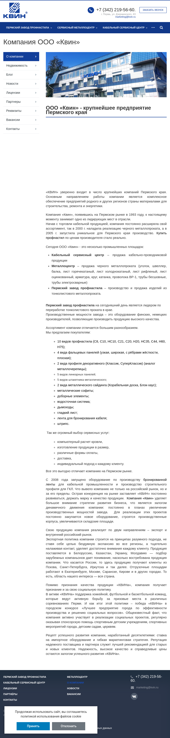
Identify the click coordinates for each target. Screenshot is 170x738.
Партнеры (13, 101)
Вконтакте (134, 696)
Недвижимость (16, 65)
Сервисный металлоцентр (77, 27)
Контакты (12, 129)
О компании (14, 56)
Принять (33, 726)
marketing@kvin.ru (125, 16)
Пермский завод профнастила (29, 27)
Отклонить (69, 726)
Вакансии (13, 120)
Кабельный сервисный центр (125, 27)
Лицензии (13, 92)
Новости (12, 83)
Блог (9, 74)
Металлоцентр (77, 677)
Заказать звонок (153, 10)
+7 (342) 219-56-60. (115, 9)
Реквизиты (13, 110)
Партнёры (10, 694)
